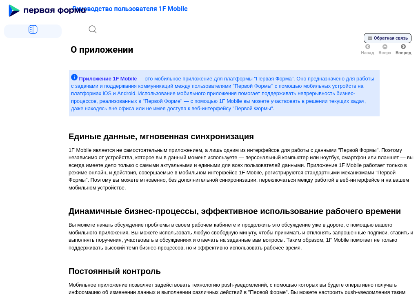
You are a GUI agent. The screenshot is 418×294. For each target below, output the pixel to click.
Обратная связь (387, 38)
